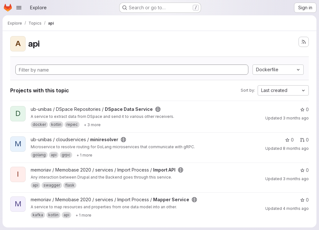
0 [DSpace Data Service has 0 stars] (304, 109)
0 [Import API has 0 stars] (304, 170)
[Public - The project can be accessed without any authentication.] (157, 109)
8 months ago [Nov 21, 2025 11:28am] (296, 148)
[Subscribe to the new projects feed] (304, 42)
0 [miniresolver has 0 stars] (289, 139)
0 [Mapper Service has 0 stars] (304, 200)
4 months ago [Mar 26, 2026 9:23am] (296, 208)
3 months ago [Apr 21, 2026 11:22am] (296, 118)
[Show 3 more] (92, 124)
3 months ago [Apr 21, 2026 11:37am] (296, 178)
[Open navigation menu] (19, 8)
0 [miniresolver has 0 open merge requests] (304, 139)
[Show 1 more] (84, 155)
